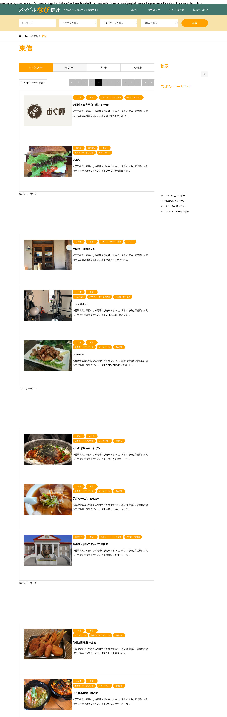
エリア (135, 9)
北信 (21, 653)
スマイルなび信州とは (104, 708)
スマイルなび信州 (178, 703)
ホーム (147, 708)
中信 (44, 653)
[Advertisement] (86, 189)
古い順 (103, 67)
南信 (90, 653)
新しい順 (69, 67)
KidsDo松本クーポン (175, 201)
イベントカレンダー (175, 195)
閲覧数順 (137, 67)
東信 (67, 653)
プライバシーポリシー (130, 708)
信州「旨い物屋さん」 (176, 206)
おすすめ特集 (176, 9)
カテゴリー (154, 9)
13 (145, 83)
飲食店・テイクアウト (126, 653)
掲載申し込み (200, 9)
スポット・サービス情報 (177, 211)
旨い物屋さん (147, 653)
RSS (20, 704)
